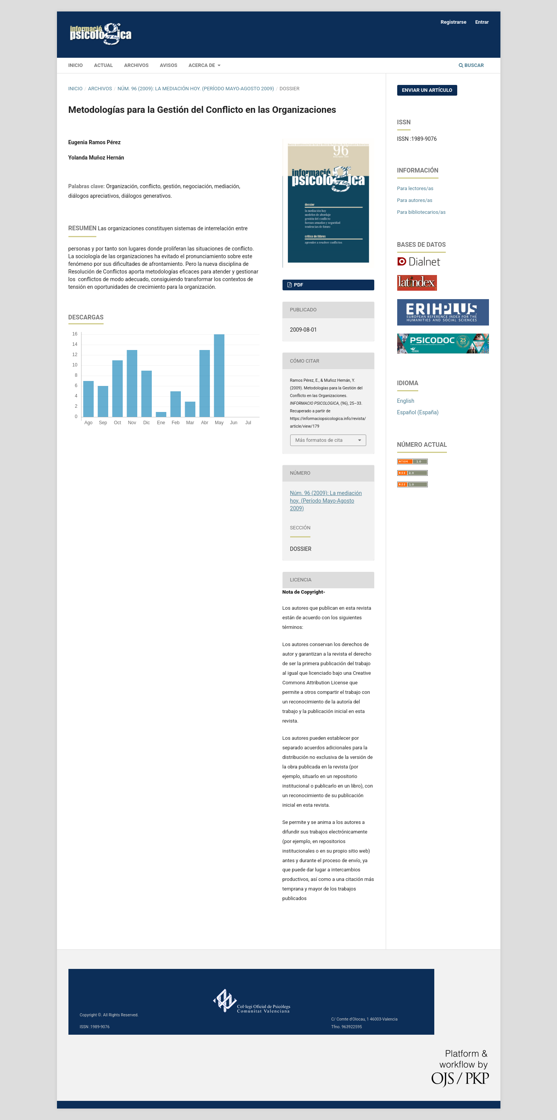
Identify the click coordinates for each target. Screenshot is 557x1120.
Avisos (168, 65)
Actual (103, 65)
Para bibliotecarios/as (421, 212)
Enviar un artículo (427, 90)
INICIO (75, 65)
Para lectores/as (415, 188)
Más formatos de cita (319, 440)
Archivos (136, 65)
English (405, 401)
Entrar (482, 22)
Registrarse (453, 22)
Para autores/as (415, 200)
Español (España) (418, 412)
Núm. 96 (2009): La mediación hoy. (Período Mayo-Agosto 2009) (195, 88)
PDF (298, 285)
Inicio (75, 88)
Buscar (471, 65)
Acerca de (202, 65)
